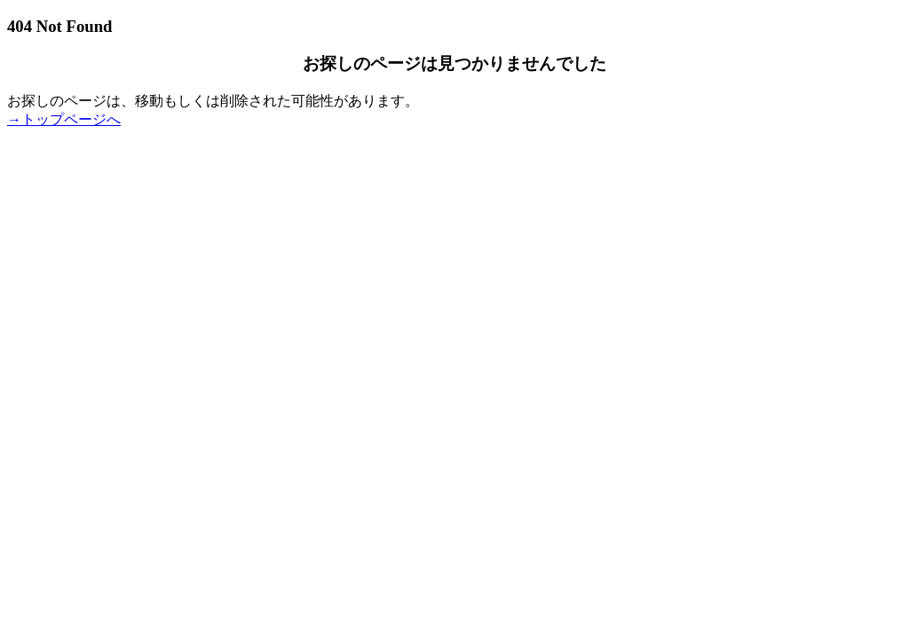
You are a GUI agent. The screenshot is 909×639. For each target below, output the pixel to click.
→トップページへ (64, 119)
